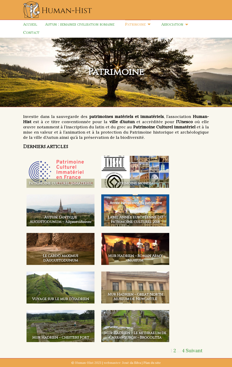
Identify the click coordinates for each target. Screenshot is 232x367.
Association (172, 24)
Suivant (194, 350)
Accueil (30, 24)
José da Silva (131, 363)
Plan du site (152, 363)
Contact (31, 32)
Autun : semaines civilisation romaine (79, 24)
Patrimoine (135, 24)
